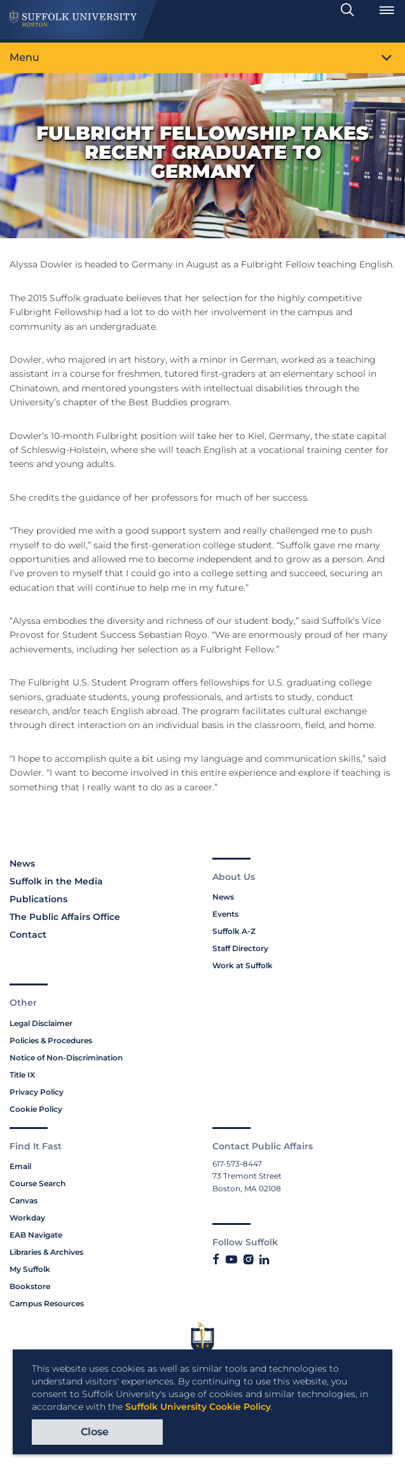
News (22, 863)
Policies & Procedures (51, 1040)
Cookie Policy (36, 1109)
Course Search (37, 1183)
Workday (27, 1217)
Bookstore (30, 1286)
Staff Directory (240, 948)
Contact (28, 934)
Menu (24, 57)
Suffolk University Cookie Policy (198, 1406)
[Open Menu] (386, 10)
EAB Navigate (36, 1235)
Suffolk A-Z (234, 931)
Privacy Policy (37, 1092)
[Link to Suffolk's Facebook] (215, 1260)
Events (225, 914)
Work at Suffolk (242, 965)
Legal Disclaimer (41, 1023)
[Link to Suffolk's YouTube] (231, 1260)
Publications (38, 899)
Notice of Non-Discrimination (66, 1057)
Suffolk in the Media (56, 881)
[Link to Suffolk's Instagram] (248, 1260)
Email (20, 1166)
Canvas (24, 1200)
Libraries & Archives (46, 1252)
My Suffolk (30, 1269)
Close (95, 1432)
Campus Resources (47, 1303)
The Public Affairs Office (65, 917)
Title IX (22, 1074)
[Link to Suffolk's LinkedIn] (264, 1260)
